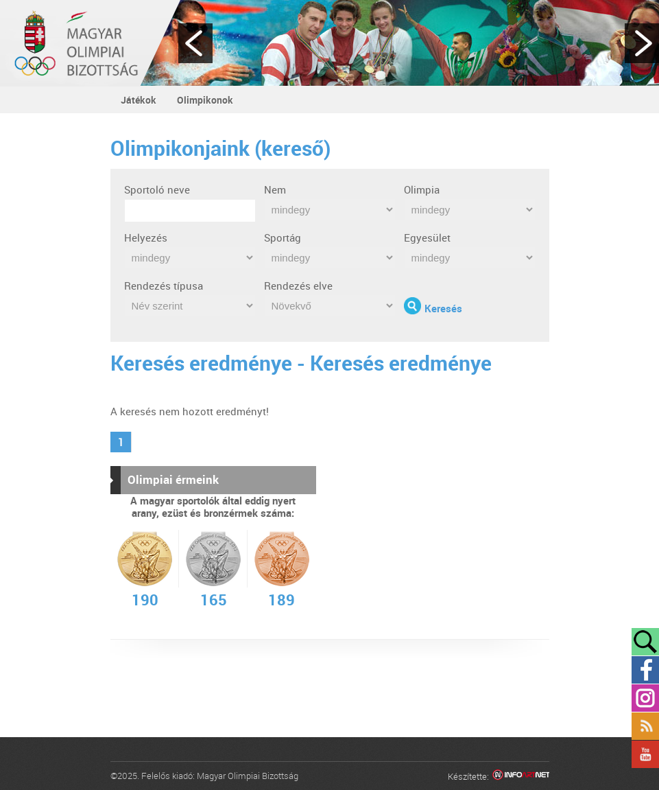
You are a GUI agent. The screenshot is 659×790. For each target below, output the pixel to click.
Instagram (645, 698)
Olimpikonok (205, 99)
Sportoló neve (157, 189)
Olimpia (422, 189)
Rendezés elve (298, 285)
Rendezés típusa (163, 285)
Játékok (138, 99)
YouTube (645, 754)
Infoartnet (520, 776)
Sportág (282, 237)
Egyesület (427, 237)
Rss (645, 726)
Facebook (645, 670)
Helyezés (145, 237)
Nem (275, 189)
